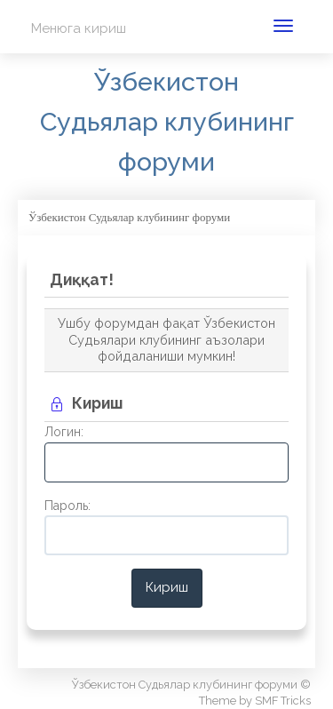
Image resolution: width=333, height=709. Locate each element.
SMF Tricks (283, 700)
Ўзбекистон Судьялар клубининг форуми (167, 122)
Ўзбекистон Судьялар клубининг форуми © (191, 684)
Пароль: (67, 505)
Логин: (63, 432)
